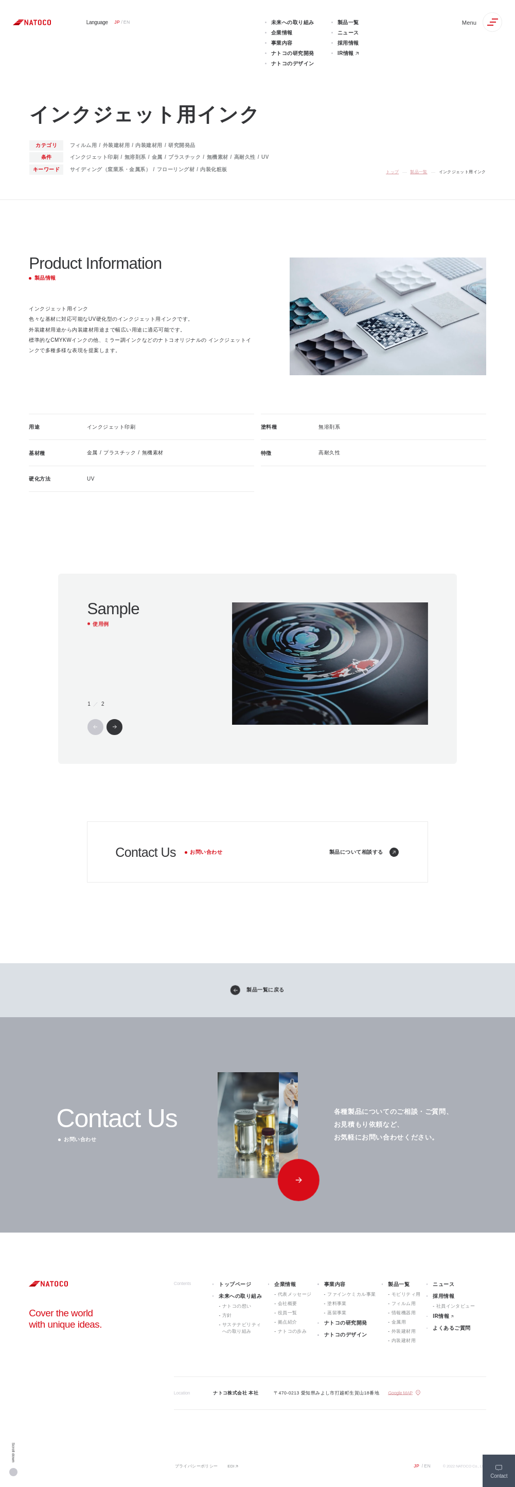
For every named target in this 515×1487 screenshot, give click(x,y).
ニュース (443, 1284)
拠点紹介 (287, 1322)
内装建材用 (404, 1340)
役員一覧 (287, 1312)
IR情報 (441, 1316)
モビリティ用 (406, 1294)
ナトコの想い (237, 1306)
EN (427, 1465)
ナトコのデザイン (345, 1334)
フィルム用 (404, 1303)
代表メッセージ (295, 1294)
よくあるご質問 (452, 1328)
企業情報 (285, 1284)
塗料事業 (337, 1303)
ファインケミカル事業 (351, 1294)
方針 (227, 1315)
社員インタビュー (455, 1306)
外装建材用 (404, 1331)
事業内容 (335, 1284)
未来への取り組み (240, 1296)
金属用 (399, 1322)
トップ (392, 172)
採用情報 (443, 1296)
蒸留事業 (337, 1312)
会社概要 (287, 1303)
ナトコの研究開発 (345, 1323)
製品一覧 (419, 172)
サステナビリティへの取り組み (241, 1328)
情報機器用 (404, 1312)
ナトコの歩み (292, 1331)
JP (416, 1465)
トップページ (235, 1284)
